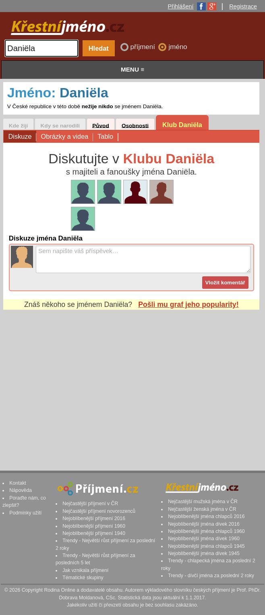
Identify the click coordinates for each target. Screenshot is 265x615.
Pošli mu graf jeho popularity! (188, 304)
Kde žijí (18, 125)
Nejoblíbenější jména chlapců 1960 (206, 531)
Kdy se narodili (60, 125)
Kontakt (17, 483)
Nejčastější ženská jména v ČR (202, 509)
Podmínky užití (25, 513)
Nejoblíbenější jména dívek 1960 (204, 538)
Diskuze (22, 137)
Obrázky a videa (67, 137)
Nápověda (20, 490)
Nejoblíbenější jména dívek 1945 (204, 553)
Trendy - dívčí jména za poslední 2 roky (211, 575)
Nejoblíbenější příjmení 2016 (93, 518)
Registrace (243, 6)
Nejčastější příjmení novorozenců (98, 511)
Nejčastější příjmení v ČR (90, 503)
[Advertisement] (131, 382)
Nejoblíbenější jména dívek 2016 (204, 524)
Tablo (107, 137)
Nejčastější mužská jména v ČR (203, 501)
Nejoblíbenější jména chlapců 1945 (206, 546)
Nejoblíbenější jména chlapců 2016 (206, 516)
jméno (177, 47)
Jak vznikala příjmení (85, 570)
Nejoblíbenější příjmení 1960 (93, 526)
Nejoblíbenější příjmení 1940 (93, 533)
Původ (100, 125)
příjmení (143, 47)
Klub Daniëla (182, 124)
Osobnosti (135, 125)
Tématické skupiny (82, 577)
